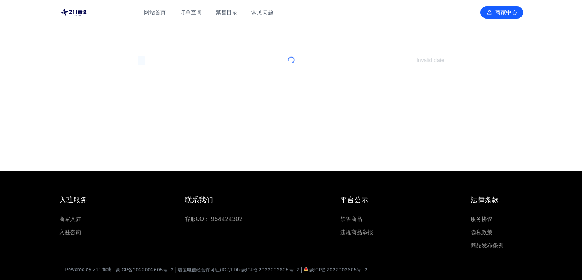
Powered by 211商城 (88, 269)
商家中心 (502, 12)
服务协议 (481, 218)
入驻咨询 (70, 232)
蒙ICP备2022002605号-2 (145, 270)
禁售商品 (351, 218)
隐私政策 (481, 232)
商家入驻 (70, 218)
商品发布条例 (487, 245)
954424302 (227, 218)
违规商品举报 (356, 232)
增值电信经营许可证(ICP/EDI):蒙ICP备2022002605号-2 (238, 270)
